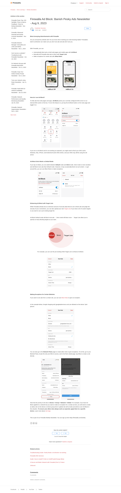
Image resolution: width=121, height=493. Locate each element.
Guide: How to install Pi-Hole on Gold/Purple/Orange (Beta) (47, 459)
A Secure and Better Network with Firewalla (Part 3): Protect (47, 462)
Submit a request (98, 3)
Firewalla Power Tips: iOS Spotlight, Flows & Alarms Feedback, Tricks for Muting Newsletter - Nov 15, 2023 (18, 24)
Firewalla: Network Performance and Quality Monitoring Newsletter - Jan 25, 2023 (18, 100)
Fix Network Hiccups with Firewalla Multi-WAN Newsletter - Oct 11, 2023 (18, 65)
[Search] (97, 9)
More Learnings (21, 9)
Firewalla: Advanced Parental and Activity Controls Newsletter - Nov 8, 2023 (18, 35)
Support (81, 3)
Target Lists (67, 208)
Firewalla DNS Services (37, 456)
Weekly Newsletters (32, 9)
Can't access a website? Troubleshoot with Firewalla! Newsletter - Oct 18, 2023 (19, 56)
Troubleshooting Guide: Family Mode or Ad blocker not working (48, 452)
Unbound (32, 465)
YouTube (31, 489)
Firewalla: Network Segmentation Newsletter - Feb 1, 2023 (19, 109)
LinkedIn (36, 423)
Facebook (31, 423)
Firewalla (13, 9)
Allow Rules (64, 297)
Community (89, 3)
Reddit (22, 489)
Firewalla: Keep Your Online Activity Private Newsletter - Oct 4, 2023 (18, 73)
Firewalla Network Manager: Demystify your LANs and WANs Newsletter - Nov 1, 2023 (18, 45)
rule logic (48, 411)
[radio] (56, 433)
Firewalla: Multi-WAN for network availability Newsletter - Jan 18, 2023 (18, 90)
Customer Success (40, 28)
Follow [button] (87, 28)
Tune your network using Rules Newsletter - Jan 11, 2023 (19, 82)
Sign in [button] (107, 3)
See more (13, 115)
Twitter (34, 423)
